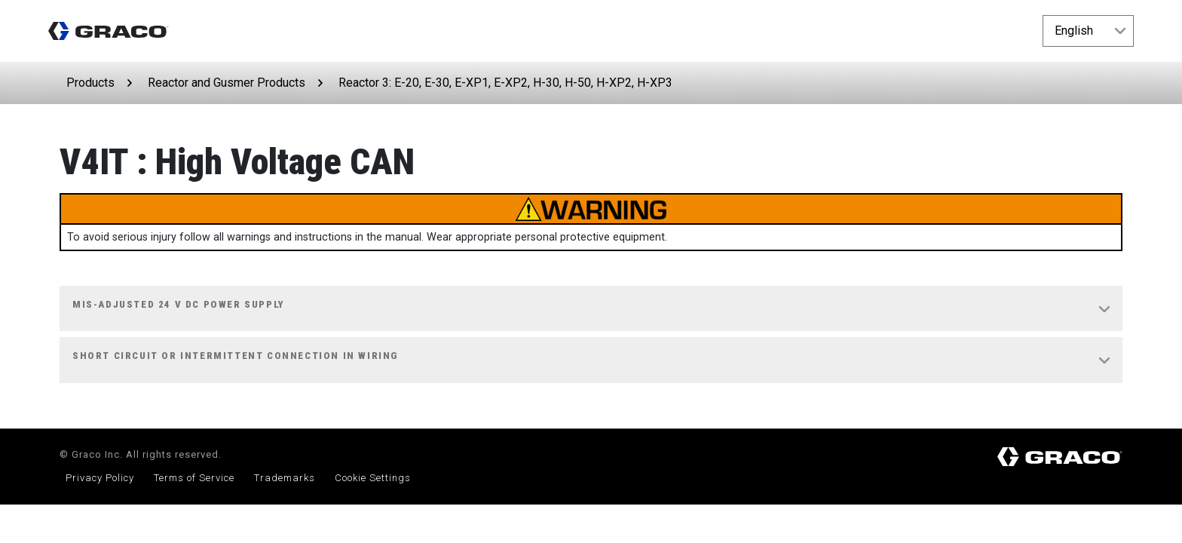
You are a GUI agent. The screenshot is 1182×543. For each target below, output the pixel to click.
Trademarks (284, 477)
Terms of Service (194, 477)
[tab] (591, 309)
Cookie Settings (373, 477)
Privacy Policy (100, 477)
